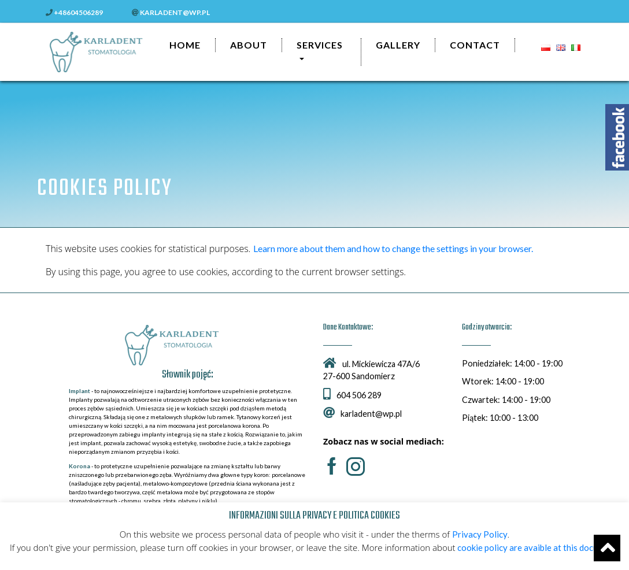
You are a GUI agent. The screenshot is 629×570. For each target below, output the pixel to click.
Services (320, 44)
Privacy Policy (480, 534)
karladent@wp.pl (171, 12)
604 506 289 (352, 395)
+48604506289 (74, 12)
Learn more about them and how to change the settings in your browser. (393, 248)
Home (185, 44)
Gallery (398, 44)
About (248, 44)
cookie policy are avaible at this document (537, 547)
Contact (475, 44)
